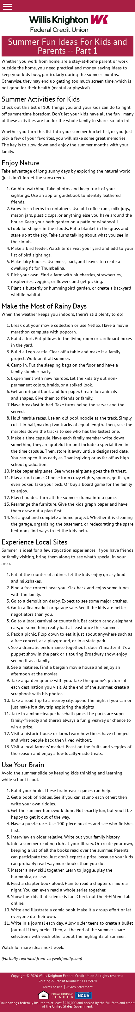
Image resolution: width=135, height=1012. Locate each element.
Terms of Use (53, 987)
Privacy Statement (79, 987)
